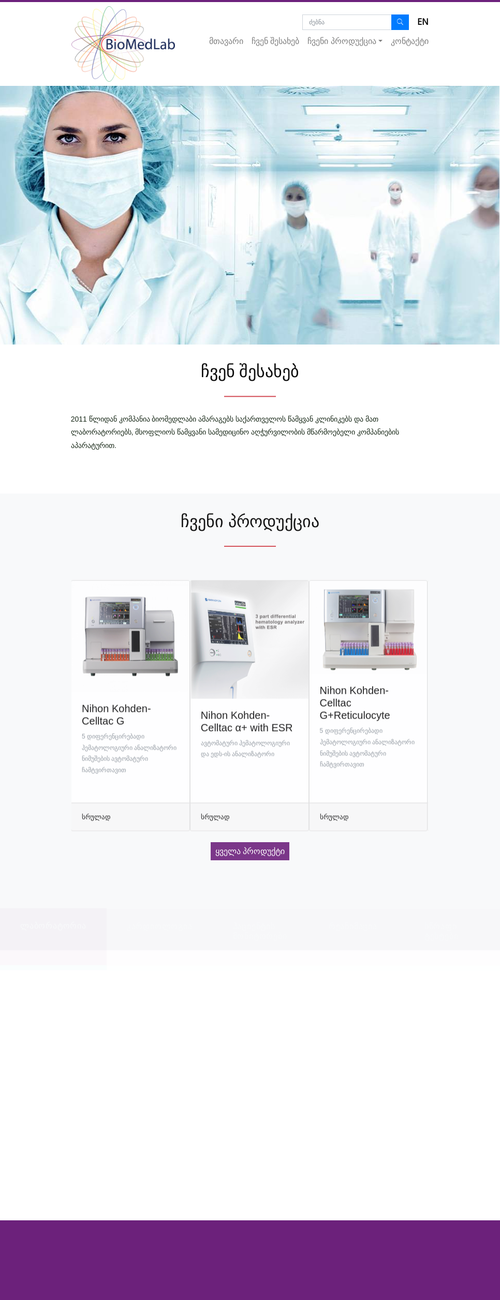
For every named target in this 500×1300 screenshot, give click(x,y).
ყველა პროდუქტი (250, 851)
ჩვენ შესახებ (275, 41)
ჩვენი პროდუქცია (341, 41)
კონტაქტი (410, 41)
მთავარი (226, 41)
